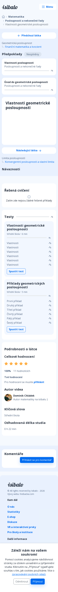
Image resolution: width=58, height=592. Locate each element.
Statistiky (13, 511)
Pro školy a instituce (20, 532)
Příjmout (38, 581)
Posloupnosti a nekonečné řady (24, 20)
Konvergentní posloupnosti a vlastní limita (29, 162)
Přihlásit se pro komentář (37, 460)
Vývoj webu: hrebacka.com (20, 494)
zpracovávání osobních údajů (29, 574)
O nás (10, 506)
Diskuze (12, 522)
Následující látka (29, 150)
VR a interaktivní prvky (21, 527)
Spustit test (16, 271)
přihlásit (39, 382)
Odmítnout (21, 581)
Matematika (16, 16)
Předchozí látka (29, 35)
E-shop (11, 517)
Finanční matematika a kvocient (23, 46)
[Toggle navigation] (47, 7)
